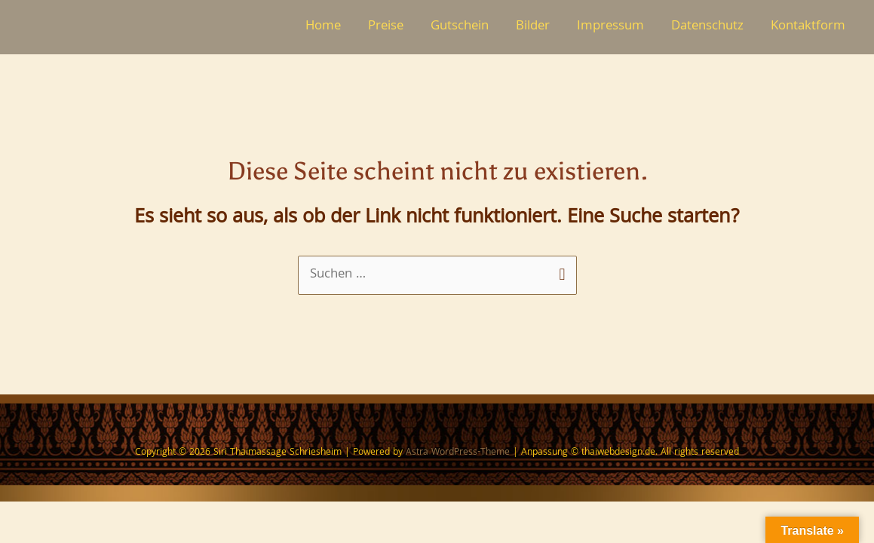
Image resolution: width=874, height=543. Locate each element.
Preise (385, 27)
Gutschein (460, 27)
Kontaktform (808, 27)
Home (323, 27)
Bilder (533, 27)
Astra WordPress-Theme (458, 453)
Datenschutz (707, 27)
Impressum (610, 27)
